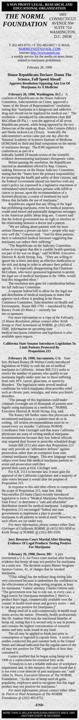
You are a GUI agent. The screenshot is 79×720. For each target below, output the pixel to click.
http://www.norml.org (45, 52)
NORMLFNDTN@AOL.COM (39, 49)
